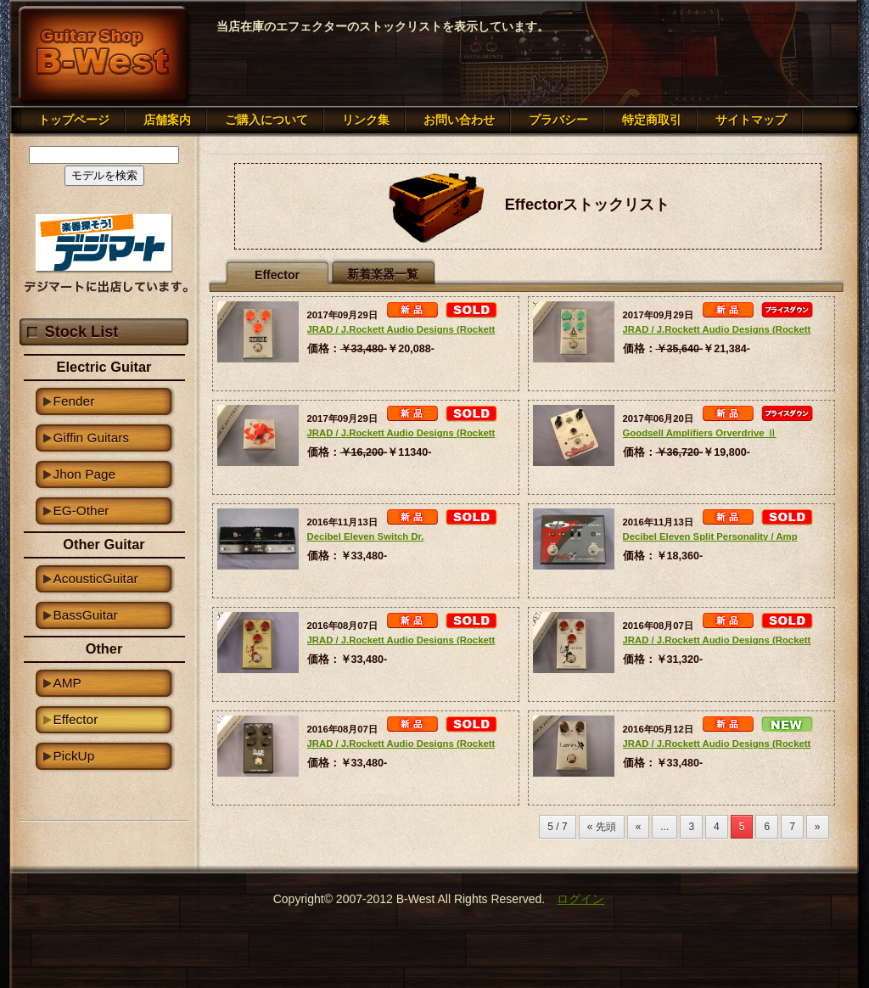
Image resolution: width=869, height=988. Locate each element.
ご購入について (266, 119)
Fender (74, 401)
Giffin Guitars (91, 437)
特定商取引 (651, 119)
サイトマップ (751, 119)
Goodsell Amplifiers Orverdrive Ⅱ (699, 433)
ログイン (580, 899)
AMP (67, 683)
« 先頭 (601, 827)
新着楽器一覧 (382, 274)
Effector (75, 719)
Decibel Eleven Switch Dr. (365, 536)
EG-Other (81, 510)
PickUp (74, 756)
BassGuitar (85, 615)
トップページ (73, 119)
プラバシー (558, 119)
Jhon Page (84, 474)
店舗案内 (167, 119)
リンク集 (366, 119)
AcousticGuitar (95, 578)
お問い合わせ (459, 119)
